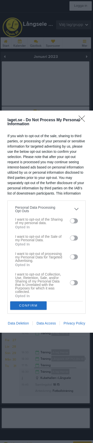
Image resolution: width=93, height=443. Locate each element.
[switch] (74, 220)
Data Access (46, 323)
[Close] (83, 120)
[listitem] (46, 209)
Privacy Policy (74, 323)
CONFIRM (28, 305)
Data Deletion (18, 323)
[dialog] (46, 222)
